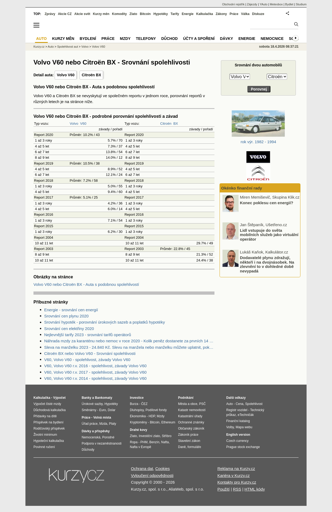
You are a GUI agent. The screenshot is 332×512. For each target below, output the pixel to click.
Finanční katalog (238, 421)
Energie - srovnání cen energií (71, 310)
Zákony (221, 14)
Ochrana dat (142, 468)
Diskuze (258, 14)
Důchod (169, 38)
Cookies (162, 468)
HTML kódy (254, 489)
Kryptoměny (138, 422)
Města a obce (187, 404)
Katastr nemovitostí (192, 410)
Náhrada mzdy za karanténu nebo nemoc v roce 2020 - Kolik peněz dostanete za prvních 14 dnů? (129, 341)
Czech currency (237, 441)
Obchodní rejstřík (233, 4)
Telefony (146, 38)
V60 (83, 124)
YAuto (263, 4)
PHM (144, 442)
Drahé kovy (138, 430)
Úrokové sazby (92, 404)
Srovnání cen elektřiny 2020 (69, 328)
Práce (234, 14)
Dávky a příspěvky (96, 431)
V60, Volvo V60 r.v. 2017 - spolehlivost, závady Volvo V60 (95, 372)
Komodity (119, 14)
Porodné (108, 437)
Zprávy (50, 14)
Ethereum (168, 422)
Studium (301, 4)
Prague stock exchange (243, 447)
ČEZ (144, 404)
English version (238, 435)
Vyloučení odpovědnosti (152, 475)
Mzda (103, 424)
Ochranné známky (191, 422)
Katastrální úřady (190, 416)
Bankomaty (103, 398)
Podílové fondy (156, 410)
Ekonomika (138, 416)
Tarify (175, 14)
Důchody (88, 450)
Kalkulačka (204, 14)
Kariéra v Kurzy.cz (233, 475)
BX (175, 124)
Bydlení (88, 38)
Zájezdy (252, 4)
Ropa (134, 442)
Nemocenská (91, 437)
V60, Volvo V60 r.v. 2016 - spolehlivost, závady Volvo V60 (95, 365)
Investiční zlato (149, 436)
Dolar (111, 410)
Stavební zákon (189, 441)
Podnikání (185, 398)
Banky (86, 398)
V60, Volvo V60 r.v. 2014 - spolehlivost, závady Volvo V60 (95, 378)
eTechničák (246, 415)
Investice (137, 398)
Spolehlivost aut (67, 46)
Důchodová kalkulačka (49, 410)
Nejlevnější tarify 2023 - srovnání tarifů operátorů (87, 334)
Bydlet (289, 4)
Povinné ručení (44, 447)
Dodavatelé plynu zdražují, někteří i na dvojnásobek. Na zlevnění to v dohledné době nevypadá (267, 264)
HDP (152, 416)
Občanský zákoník (191, 428)
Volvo (74, 124)
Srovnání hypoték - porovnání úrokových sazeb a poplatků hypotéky (104, 322)
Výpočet (59, 398)
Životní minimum (45, 435)
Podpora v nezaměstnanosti (102, 443)
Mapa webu (244, 427)
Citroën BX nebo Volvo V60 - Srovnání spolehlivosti (89, 353)
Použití (223, 489)
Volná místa (102, 417)
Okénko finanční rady (241, 188)
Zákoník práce (188, 435)
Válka (245, 14)
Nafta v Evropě (140, 447)
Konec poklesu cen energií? (266, 202)
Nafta (165, 442)
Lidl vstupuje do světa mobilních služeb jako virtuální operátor (269, 234)
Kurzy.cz (38, 46)
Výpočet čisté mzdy (47, 404)
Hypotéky (160, 14)
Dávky (226, 38)
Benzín (154, 442)
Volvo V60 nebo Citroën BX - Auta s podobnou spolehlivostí (86, 284)
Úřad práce (89, 424)
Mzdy (125, 38)
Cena (239, 404)
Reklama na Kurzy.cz (236, 468)
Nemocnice (272, 38)
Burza (134, 404)
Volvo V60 (65, 75)
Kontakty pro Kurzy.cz (236, 482)
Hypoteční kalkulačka (48, 441)
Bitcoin (145, 14)
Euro (102, 410)
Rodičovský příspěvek (49, 428)
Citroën (165, 124)
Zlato (133, 14)
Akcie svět (82, 14)
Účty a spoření (199, 38)
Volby (230, 427)
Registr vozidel (236, 410)
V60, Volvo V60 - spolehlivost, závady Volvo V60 (87, 359)
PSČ (202, 404)
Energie (188, 14)
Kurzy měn (101, 14)
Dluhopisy (137, 410)
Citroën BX (91, 75)
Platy (112, 424)
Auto (51, 46)
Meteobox (276, 4)
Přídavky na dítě (45, 416)
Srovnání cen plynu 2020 (66, 316)
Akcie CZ (64, 14)
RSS (237, 489)
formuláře (194, 447)
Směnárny (89, 410)
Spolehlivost (254, 404)
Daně (182, 447)
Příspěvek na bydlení (48, 422)
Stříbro (166, 436)
